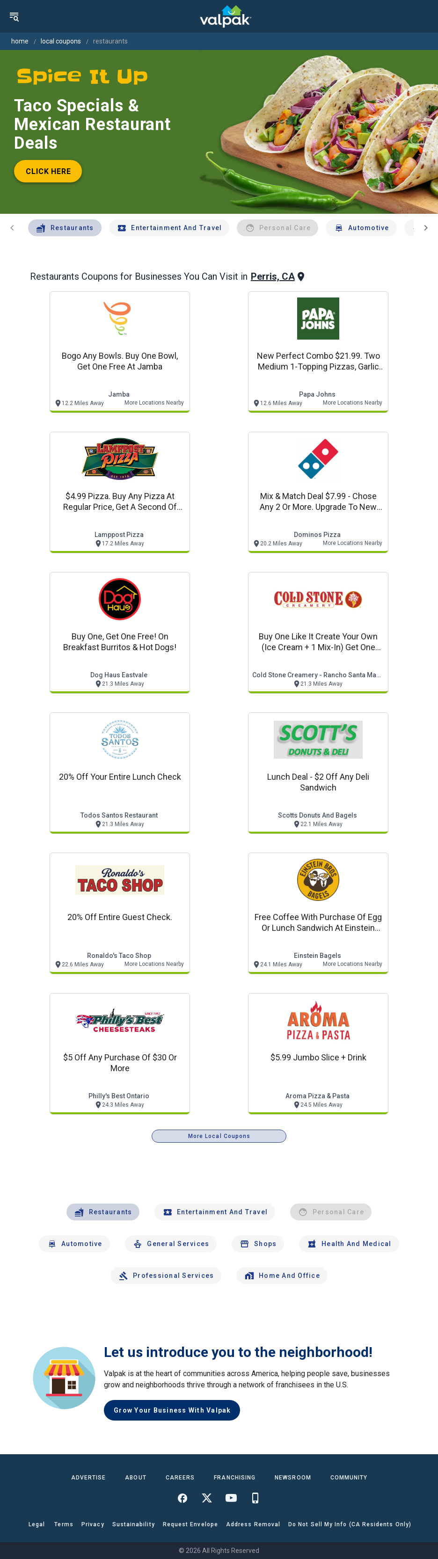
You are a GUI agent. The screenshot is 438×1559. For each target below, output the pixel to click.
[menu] (14, 16)
